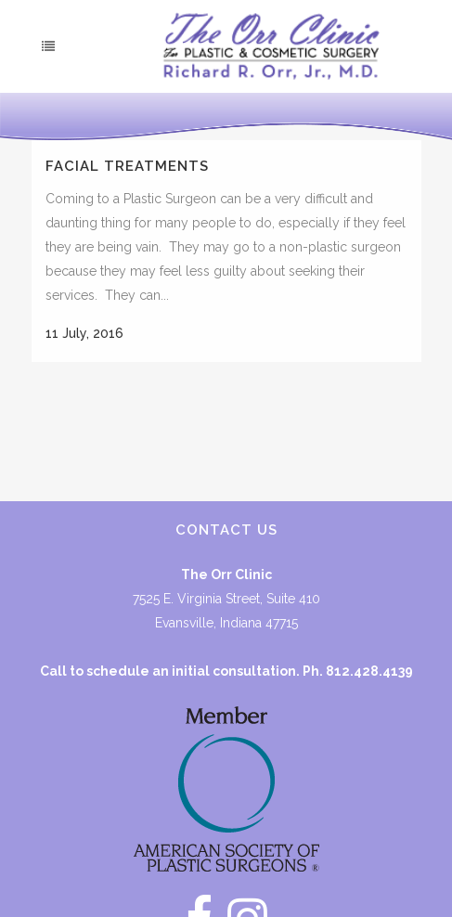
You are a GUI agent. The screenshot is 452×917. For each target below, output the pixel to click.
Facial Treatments (127, 166)
